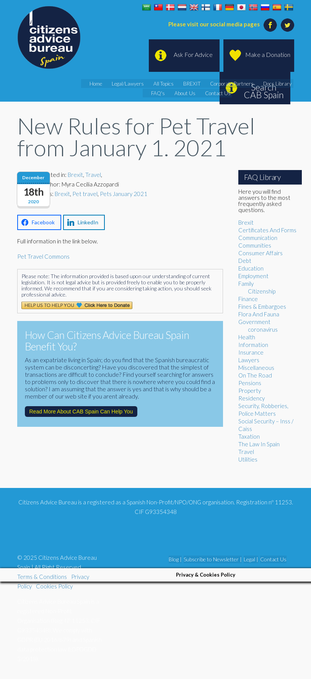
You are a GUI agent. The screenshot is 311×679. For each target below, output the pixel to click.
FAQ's (161, 93)
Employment (253, 275)
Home (102, 84)
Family (246, 283)
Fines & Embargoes (262, 306)
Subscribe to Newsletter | (213, 559)
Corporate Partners (230, 84)
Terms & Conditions (42, 576)
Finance (248, 298)
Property (249, 390)
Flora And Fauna (258, 314)
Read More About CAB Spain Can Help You (81, 411)
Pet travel (85, 193)
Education (251, 268)
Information (253, 344)
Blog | (175, 559)
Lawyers (248, 360)
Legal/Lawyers (132, 84)
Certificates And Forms (267, 230)
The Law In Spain (259, 444)
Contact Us (216, 93)
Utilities (247, 459)
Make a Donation (267, 54)
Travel (93, 174)
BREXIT (193, 84)
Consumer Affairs (260, 253)
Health (246, 337)
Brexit (75, 174)
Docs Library (273, 84)
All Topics (167, 84)
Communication (257, 237)
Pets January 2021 (123, 193)
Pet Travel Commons (43, 256)
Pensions (249, 382)
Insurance (251, 352)
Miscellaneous (256, 367)
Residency (251, 398)
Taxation (249, 436)
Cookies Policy (54, 586)
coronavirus (263, 329)
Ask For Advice (193, 54)
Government (254, 321)
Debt (244, 260)
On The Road (255, 375)
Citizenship (261, 291)
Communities (254, 245)
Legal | (251, 559)
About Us (186, 93)
